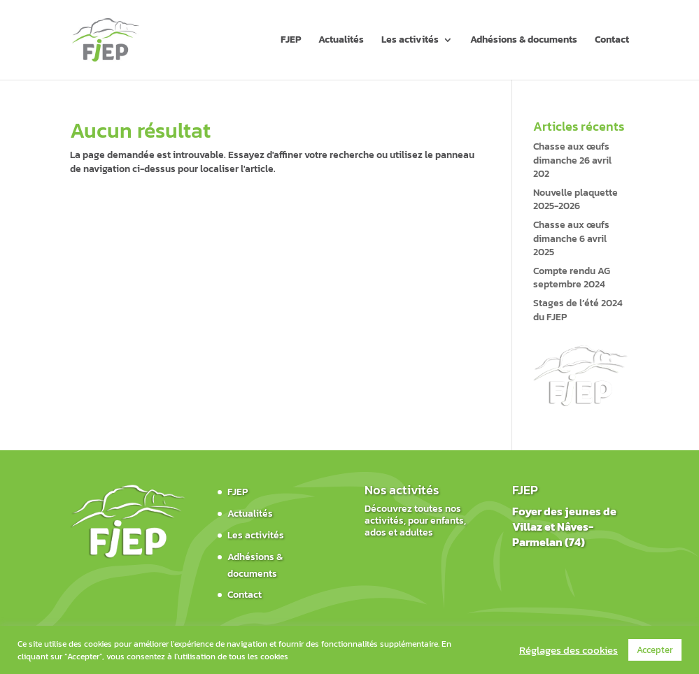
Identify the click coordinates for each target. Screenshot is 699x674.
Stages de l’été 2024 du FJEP (578, 310)
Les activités (410, 41)
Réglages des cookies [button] (568, 650)
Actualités (341, 41)
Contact (612, 41)
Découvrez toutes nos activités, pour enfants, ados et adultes (415, 520)
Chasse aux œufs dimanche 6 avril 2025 (571, 238)
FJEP (291, 41)
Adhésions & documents (523, 41)
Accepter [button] (655, 650)
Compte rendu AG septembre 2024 (571, 278)
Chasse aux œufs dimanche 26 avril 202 (572, 160)
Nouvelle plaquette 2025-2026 (575, 199)
